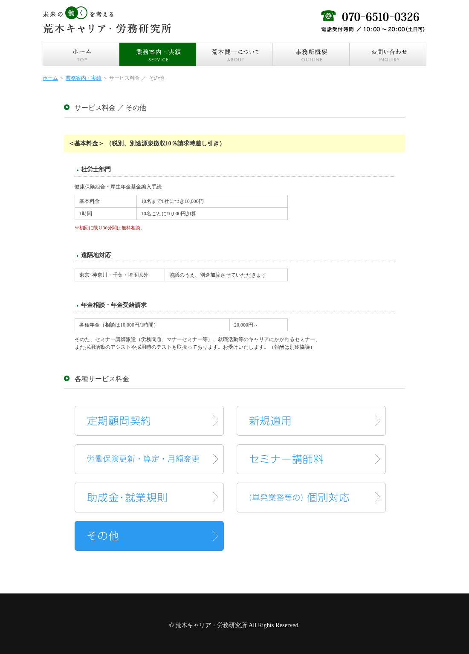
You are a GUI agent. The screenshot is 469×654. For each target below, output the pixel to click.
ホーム (50, 78)
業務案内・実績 (83, 78)
